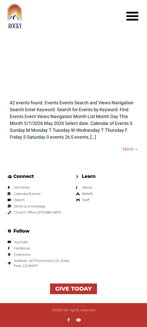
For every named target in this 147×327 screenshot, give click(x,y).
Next (129, 149)
